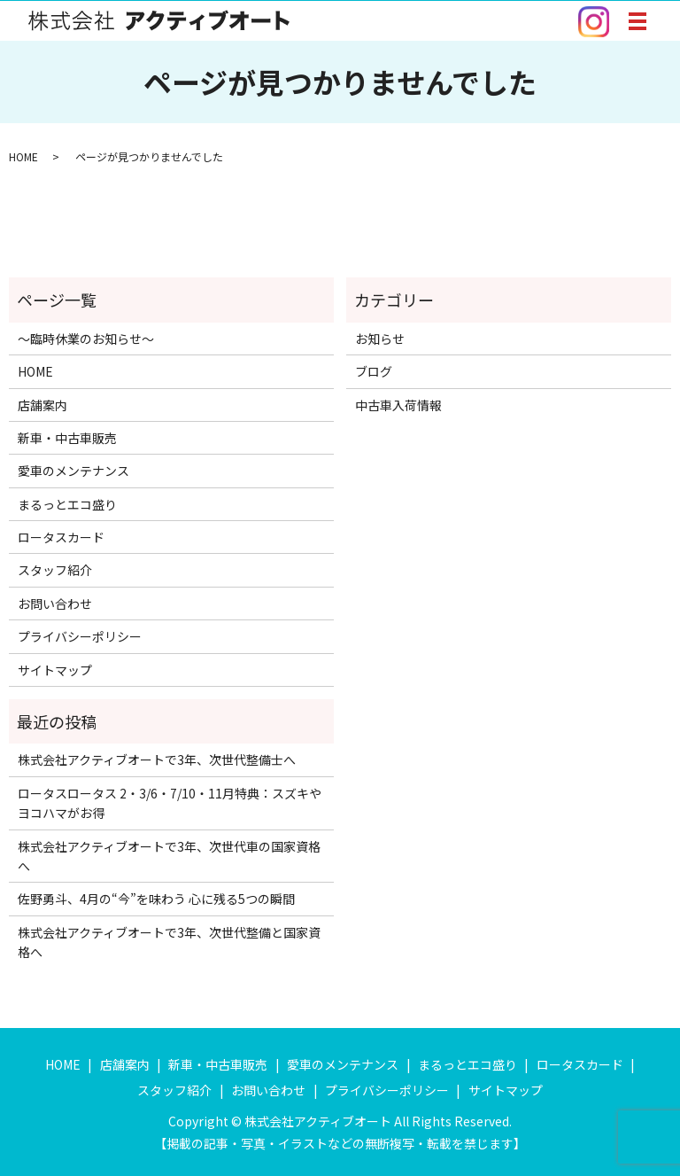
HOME (23, 156)
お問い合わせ (55, 603)
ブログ (373, 371)
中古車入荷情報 (398, 405)
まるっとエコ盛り (67, 504)
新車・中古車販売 (67, 438)
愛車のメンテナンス (73, 470)
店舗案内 (42, 405)
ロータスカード (61, 537)
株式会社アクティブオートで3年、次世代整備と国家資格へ (169, 942)
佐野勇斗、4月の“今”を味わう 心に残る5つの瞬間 (156, 898)
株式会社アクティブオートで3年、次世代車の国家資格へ (169, 856)
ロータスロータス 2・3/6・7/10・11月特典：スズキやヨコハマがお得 (169, 803)
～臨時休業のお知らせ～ (86, 338)
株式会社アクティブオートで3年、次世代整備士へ (157, 759)
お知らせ (380, 338)
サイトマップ (55, 670)
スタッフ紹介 (55, 570)
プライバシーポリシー (80, 636)
